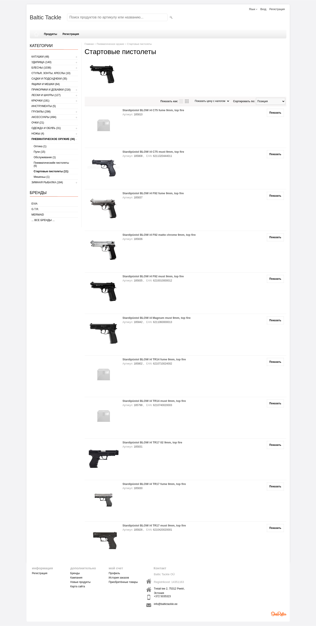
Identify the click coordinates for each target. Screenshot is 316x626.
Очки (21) (38, 122)
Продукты (50, 34)
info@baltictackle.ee (166, 604)
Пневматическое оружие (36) (53, 139)
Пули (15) (39, 151)
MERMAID (38, 214)
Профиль (114, 573)
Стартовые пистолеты (139, 44)
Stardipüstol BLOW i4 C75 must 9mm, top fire (153, 151)
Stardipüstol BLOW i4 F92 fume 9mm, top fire (153, 193)
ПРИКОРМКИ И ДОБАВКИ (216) (51, 89)
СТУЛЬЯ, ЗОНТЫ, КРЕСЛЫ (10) (51, 73)
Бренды (75, 573)
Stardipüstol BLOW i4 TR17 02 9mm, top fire (152, 442)
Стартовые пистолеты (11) (51, 171)
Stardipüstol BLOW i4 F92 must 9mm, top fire (153, 276)
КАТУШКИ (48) (40, 56)
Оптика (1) (40, 146)
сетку (187, 101)
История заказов (119, 577)
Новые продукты (80, 582)
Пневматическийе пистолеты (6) (51, 164)
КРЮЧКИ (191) (41, 100)
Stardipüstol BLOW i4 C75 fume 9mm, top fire (153, 110)
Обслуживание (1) (45, 157)
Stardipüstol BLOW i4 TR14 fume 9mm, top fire (154, 359)
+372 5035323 (162, 596)
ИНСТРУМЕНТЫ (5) (44, 106)
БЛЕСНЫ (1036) (41, 67)
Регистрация (277, 9)
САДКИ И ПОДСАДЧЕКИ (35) (49, 78)
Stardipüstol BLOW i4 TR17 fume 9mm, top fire (154, 484)
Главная (89, 44)
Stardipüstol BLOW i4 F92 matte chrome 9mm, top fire (159, 234)
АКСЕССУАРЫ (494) (44, 117)
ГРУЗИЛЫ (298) (41, 111)
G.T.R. (35, 209)
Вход (263, 9)
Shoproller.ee (278, 614)
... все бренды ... (43, 220)
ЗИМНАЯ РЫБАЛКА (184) (47, 182)
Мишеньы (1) (42, 176)
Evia (34, 203)
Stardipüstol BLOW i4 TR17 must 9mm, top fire (154, 525)
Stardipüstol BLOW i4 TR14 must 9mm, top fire (154, 401)
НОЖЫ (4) (38, 133)
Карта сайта (77, 586)
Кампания (76, 577)
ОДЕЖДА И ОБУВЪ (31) (46, 128)
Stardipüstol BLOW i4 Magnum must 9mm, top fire (157, 317)
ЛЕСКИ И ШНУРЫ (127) (46, 95)
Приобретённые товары (123, 582)
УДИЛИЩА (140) (42, 62)
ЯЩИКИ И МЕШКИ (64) (46, 84)
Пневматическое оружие (110, 44)
